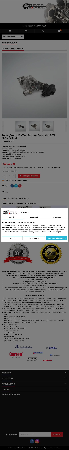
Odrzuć (12, 238)
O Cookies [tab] (57, 217)
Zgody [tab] (12, 217)
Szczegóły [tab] (34, 217)
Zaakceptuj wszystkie (57, 238)
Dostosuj (34, 238)
